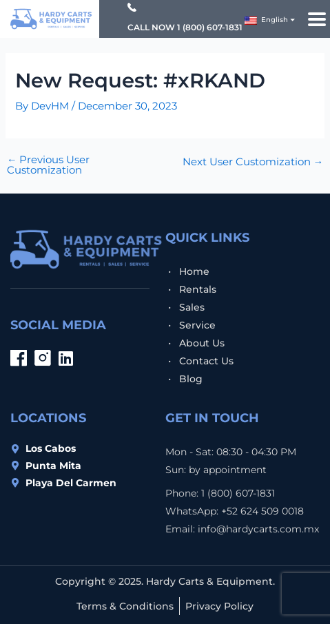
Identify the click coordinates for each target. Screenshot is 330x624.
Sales (192, 307)
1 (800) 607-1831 (210, 27)
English (266, 19)
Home (194, 271)
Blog (191, 379)
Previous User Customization (48, 165)
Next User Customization (253, 162)
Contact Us (206, 361)
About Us (202, 343)
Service (197, 325)
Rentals (197, 289)
